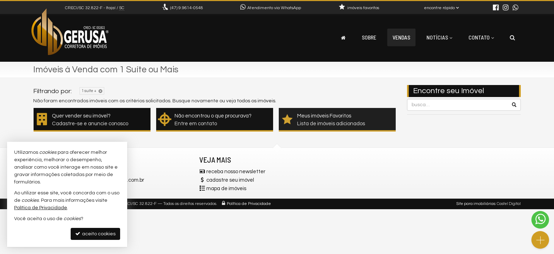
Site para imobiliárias (475, 204)
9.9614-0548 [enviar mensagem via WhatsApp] (186, 8)
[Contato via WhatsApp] (540, 220)
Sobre (369, 37)
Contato (481, 37)
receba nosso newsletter (235, 171)
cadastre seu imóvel (230, 180)
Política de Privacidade (249, 203)
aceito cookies (95, 233)
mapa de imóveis (226, 188)
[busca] (512, 37)
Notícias (439, 37)
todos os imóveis (256, 100)
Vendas (401, 37)
